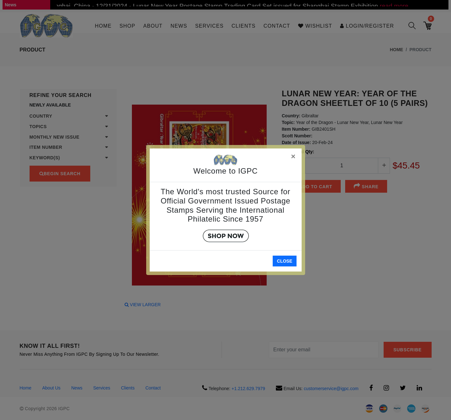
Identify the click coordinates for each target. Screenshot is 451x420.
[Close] (294, 155)
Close (284, 261)
